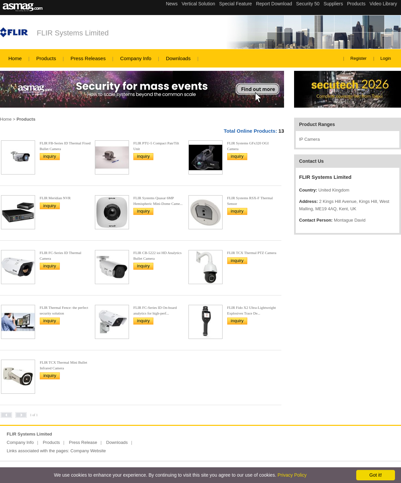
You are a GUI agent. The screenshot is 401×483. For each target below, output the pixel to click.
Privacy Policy (291, 475)
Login (385, 58)
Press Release (83, 442)
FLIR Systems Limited (73, 33)
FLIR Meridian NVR (55, 198)
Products (46, 58)
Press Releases (88, 58)
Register (359, 58)
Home (15, 58)
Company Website (88, 450)
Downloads (178, 58)
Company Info (135, 58)
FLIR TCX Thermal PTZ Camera (251, 253)
